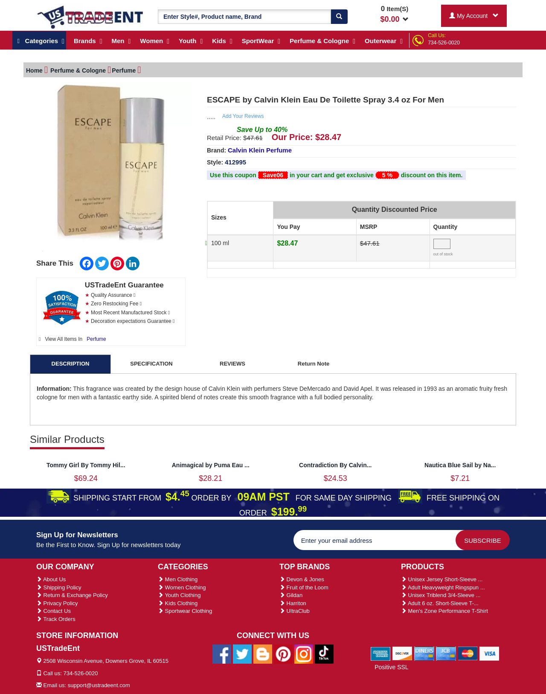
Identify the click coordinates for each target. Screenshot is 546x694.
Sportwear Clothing (185, 611)
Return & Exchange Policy (72, 595)
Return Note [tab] (313, 363)
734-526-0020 (444, 43)
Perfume (96, 339)
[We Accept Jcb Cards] (446, 653)
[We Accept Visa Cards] (489, 653)
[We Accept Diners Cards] (424, 653)
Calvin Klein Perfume (260, 150)
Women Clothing (182, 587)
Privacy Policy (57, 603)
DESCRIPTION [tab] (71, 363)
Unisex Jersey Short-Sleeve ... (441, 579)
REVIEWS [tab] (232, 363)
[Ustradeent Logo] (90, 16)
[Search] (339, 16)
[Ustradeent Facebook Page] (221, 653)
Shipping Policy (58, 587)
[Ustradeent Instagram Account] (303, 653)
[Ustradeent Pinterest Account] (283, 653)
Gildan (290, 595)
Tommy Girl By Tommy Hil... (85, 465)
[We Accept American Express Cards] (381, 653)
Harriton (292, 603)
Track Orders (56, 619)
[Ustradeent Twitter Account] (242, 653)
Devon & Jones (301, 579)
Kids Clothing (177, 603)
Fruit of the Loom (303, 587)
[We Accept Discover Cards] (402, 653)
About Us (51, 579)
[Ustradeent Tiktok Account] (324, 653)
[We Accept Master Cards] (468, 653)
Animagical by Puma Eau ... (211, 465)
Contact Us (53, 611)
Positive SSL (391, 667)
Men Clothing (177, 579)
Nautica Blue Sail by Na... (460, 465)
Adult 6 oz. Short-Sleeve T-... (440, 603)
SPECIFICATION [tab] (151, 363)
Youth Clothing (179, 595)
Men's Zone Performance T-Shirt (444, 611)
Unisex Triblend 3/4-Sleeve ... (440, 595)
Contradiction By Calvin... (335, 465)
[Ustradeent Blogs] (262, 653)
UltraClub (294, 611)
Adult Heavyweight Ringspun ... (443, 587)
